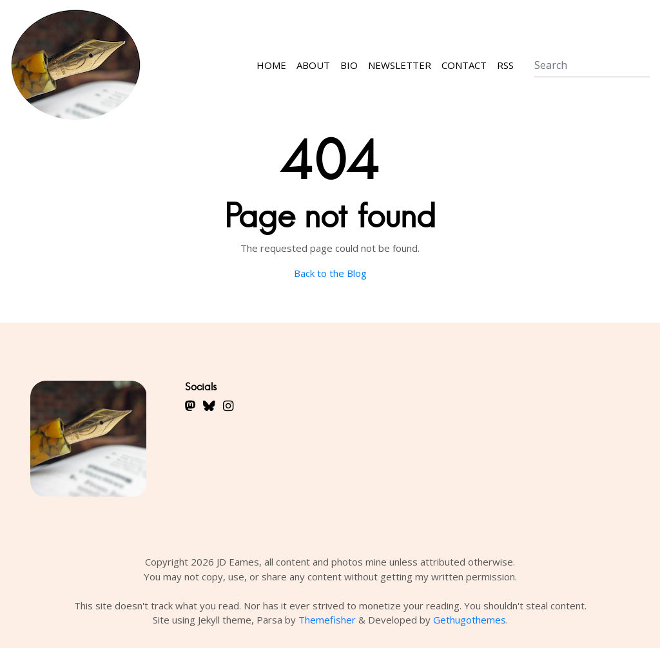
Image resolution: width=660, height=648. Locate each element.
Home (271, 65)
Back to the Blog (330, 273)
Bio (349, 65)
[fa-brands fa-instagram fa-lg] (228, 405)
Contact (464, 65)
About (313, 65)
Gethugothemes (469, 619)
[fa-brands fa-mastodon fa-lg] (190, 405)
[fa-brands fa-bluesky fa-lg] (209, 405)
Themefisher (327, 619)
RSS (505, 65)
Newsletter (399, 65)
